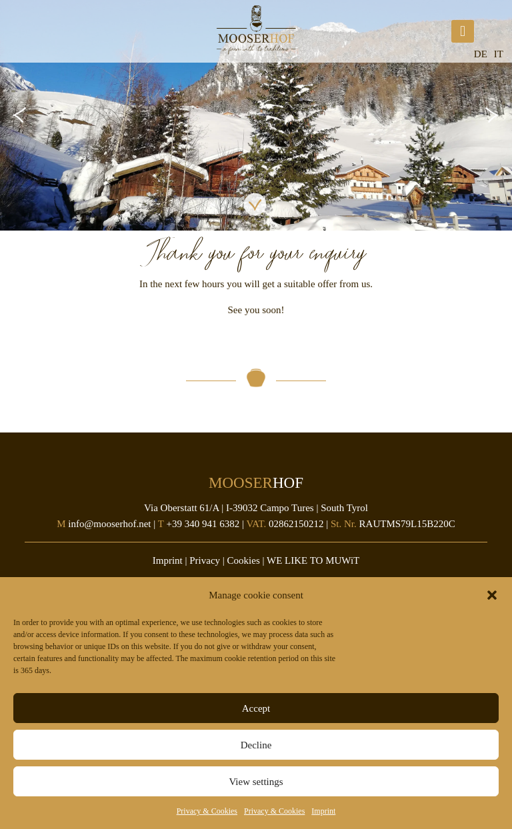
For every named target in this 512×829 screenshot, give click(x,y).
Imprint (323, 811)
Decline (256, 745)
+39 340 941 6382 (202, 523)
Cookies (243, 560)
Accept (256, 708)
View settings (256, 781)
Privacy (204, 560)
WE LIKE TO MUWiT (313, 560)
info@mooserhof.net (109, 523)
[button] (492, 595)
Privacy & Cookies (207, 811)
